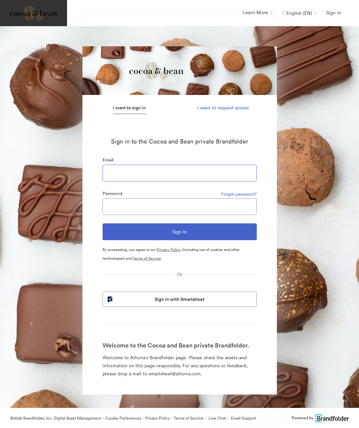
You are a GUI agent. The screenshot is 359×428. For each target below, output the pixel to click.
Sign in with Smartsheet (155, 299)
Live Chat (216, 418)
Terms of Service (147, 258)
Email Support (243, 418)
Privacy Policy (169, 249)
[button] (299, 13)
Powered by (320, 418)
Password (112, 193)
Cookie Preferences (123, 418)
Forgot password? (239, 194)
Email (108, 160)
